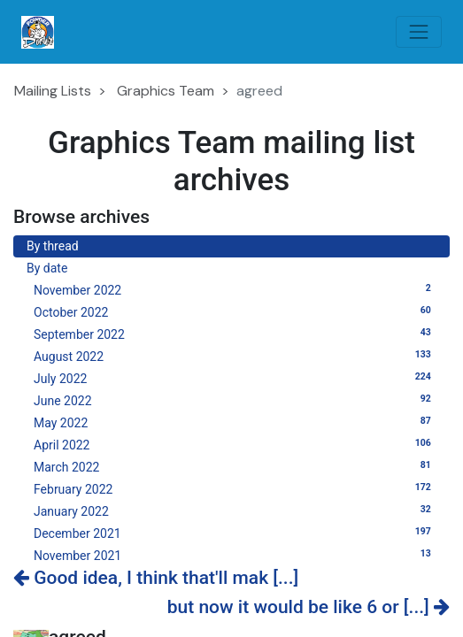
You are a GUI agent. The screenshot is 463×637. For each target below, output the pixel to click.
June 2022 (235, 400)
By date (47, 268)
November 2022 (235, 289)
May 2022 (235, 422)
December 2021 (235, 533)
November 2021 (235, 555)
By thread (53, 246)
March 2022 (235, 466)
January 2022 (235, 510)
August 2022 (235, 356)
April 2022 (235, 444)
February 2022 (235, 488)
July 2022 (235, 378)
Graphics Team (165, 90)
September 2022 (235, 334)
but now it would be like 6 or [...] (308, 607)
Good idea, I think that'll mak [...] (155, 577)
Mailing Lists (52, 90)
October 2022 (235, 311)
